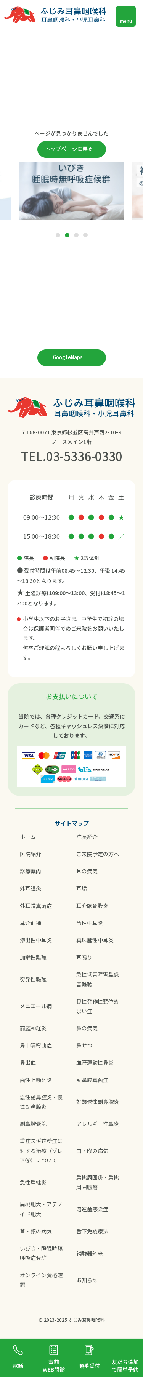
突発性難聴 (33, 979)
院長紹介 (87, 837)
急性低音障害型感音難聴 (97, 979)
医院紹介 (30, 854)
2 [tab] (67, 235)
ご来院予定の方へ (97, 854)
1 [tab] (57, 235)
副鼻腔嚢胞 (33, 1123)
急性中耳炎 (89, 923)
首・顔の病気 (36, 1231)
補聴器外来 (89, 1253)
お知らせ (87, 1280)
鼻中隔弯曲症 (36, 1045)
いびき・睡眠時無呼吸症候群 (41, 1253)
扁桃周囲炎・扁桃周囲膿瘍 (97, 1182)
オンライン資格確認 (41, 1279)
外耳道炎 (30, 888)
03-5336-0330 (84, 455)
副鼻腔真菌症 (92, 1080)
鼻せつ (84, 1045)
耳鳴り (84, 957)
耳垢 (81, 888)
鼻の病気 (87, 1028)
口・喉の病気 (92, 1150)
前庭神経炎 (33, 1028)
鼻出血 (28, 1062)
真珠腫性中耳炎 (95, 940)
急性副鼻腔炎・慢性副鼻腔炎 (41, 1101)
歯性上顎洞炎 (36, 1080)
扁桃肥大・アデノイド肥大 (41, 1208)
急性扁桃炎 (33, 1182)
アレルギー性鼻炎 (97, 1123)
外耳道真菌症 (36, 905)
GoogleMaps (68, 357)
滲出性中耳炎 (36, 940)
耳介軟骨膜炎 (92, 905)
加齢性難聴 (33, 957)
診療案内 (30, 871)
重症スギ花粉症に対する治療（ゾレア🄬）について (41, 1150)
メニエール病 (36, 1006)
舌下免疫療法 (92, 1231)
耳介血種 (30, 923)
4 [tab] (85, 235)
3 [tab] (76, 235)
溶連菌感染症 (92, 1209)
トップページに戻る (69, 149)
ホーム (28, 837)
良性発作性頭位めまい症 (97, 1006)
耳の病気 (87, 871)
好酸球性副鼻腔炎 (97, 1101)
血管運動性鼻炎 (95, 1062)
